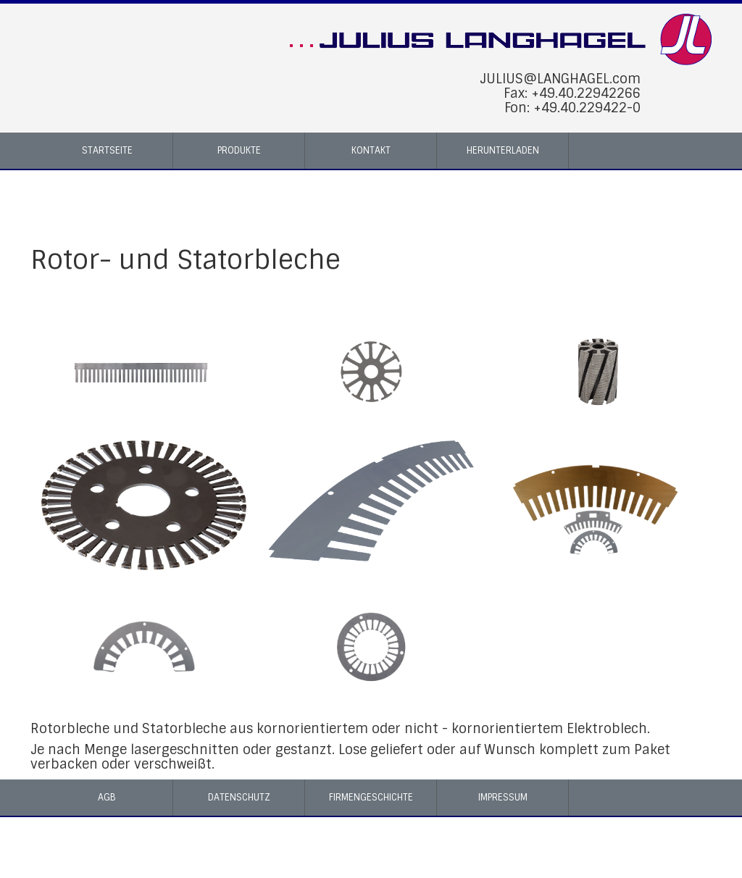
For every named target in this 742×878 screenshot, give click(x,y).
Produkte (239, 150)
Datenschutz (239, 797)
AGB (107, 797)
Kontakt (371, 150)
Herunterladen (503, 150)
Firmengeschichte (371, 797)
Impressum (503, 797)
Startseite (107, 150)
